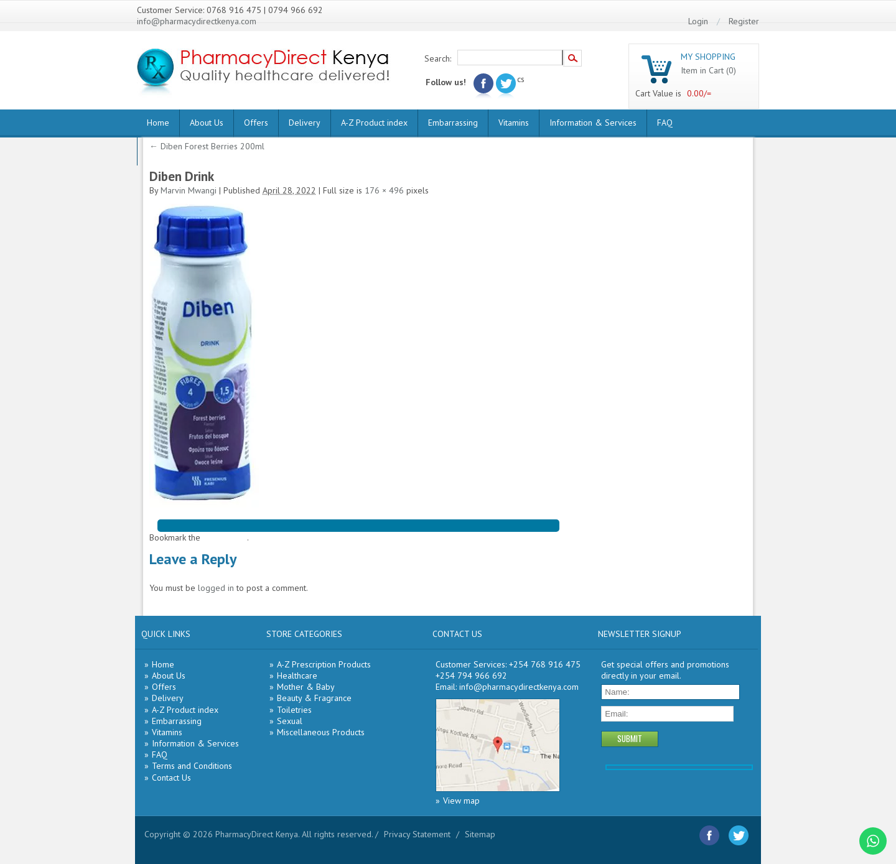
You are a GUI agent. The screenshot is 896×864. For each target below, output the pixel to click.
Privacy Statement (417, 834)
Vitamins (513, 122)
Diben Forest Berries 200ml (206, 146)
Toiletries (294, 709)
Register (744, 21)
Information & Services (593, 122)
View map (461, 800)
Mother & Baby (306, 686)
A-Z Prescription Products (324, 664)
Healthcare (297, 675)
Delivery (304, 122)
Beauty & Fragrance (314, 698)
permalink (228, 537)
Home (158, 122)
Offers (256, 122)
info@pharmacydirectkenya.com (196, 21)
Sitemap (480, 834)
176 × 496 (384, 190)
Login (698, 21)
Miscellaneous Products (321, 732)
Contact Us (171, 777)
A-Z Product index (374, 122)
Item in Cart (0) (708, 70)
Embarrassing (453, 122)
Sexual (289, 721)
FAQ (665, 122)
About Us (206, 122)
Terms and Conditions (192, 765)
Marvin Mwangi (189, 190)
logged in (216, 587)
